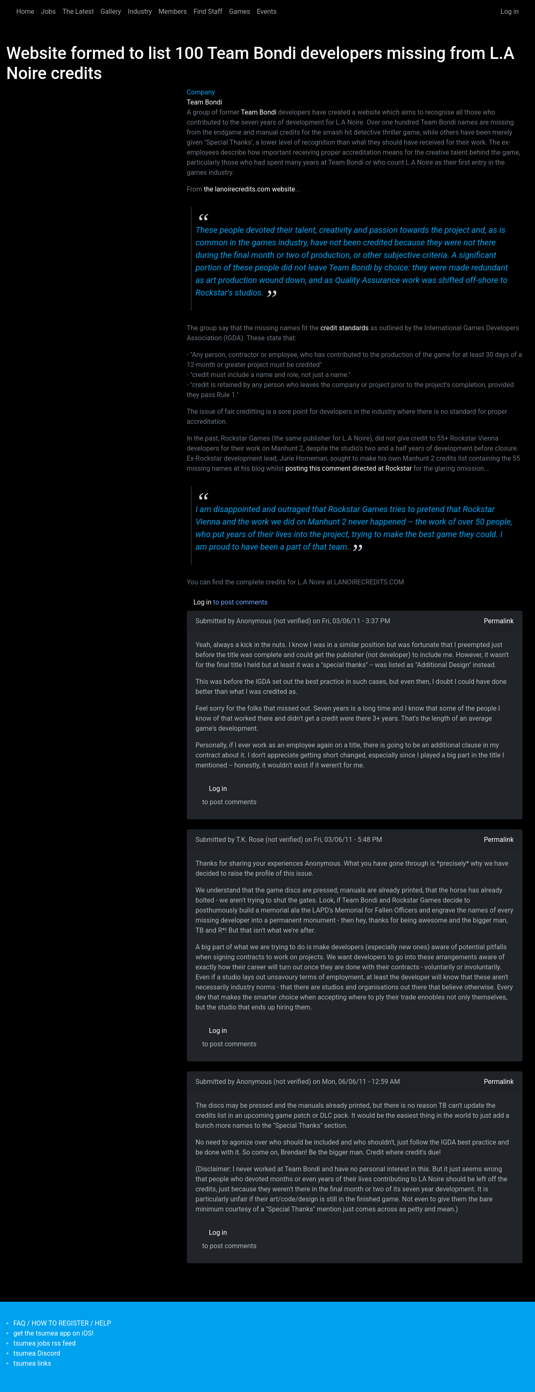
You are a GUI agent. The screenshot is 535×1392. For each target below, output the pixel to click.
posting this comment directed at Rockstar (348, 468)
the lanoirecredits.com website (249, 189)
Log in (510, 11)
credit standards (344, 328)
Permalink (499, 621)
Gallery (111, 11)
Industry (140, 11)
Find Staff (208, 11)
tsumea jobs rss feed (44, 1343)
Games (239, 11)
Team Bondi (204, 102)
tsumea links (32, 1363)
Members (172, 11)
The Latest (78, 11)
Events (266, 11)
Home (25, 11)
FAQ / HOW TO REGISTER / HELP (62, 1323)
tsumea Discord (36, 1353)
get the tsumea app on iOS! (53, 1333)
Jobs (48, 11)
